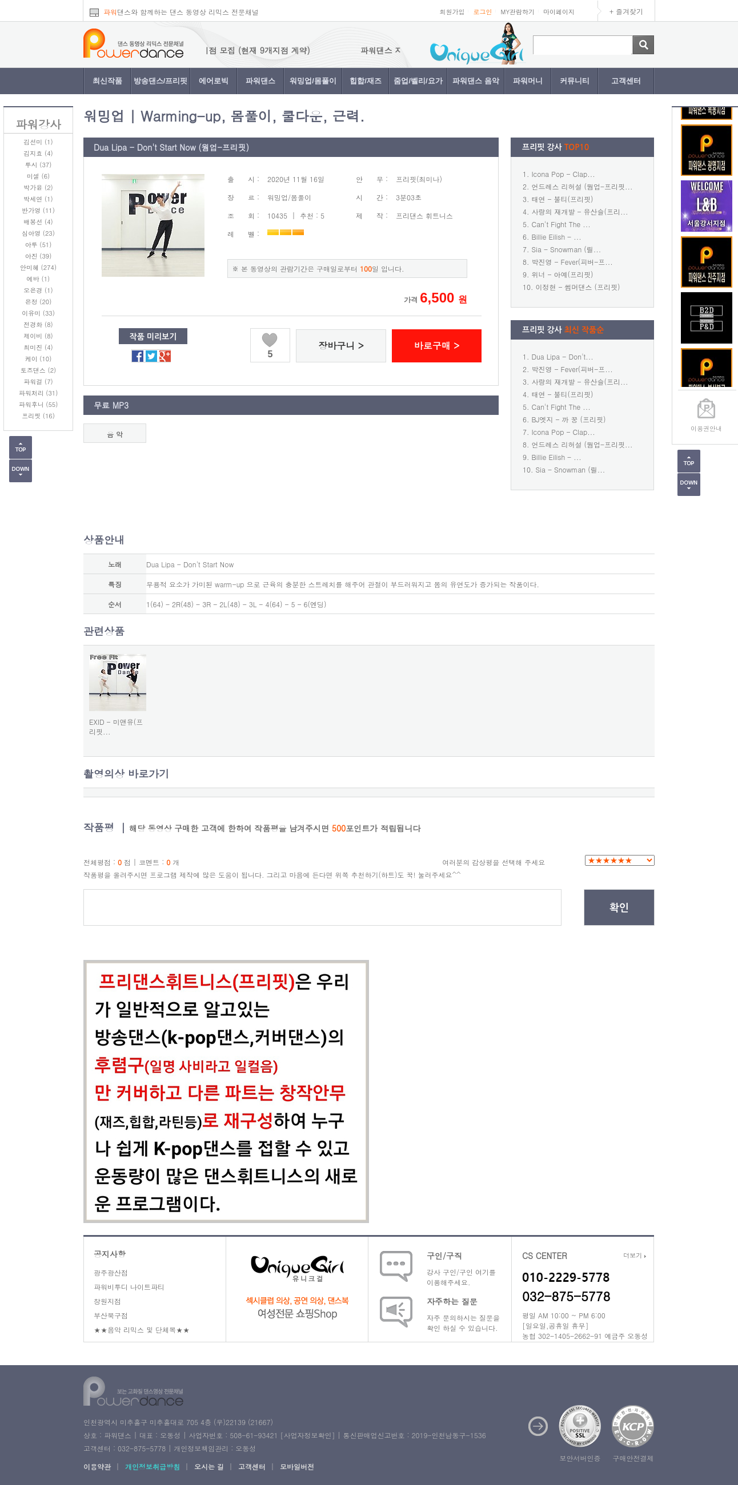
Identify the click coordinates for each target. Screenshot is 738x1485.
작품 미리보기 (153, 337)
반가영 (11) (38, 210)
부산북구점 (111, 1315)
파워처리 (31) (38, 393)
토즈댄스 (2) (38, 370)
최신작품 (107, 80)
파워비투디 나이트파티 (129, 1287)
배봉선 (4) (38, 221)
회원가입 (451, 11)
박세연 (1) (38, 199)
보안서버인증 (580, 1458)
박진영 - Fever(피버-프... (572, 262)
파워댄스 (260, 80)
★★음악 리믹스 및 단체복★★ (142, 1329)
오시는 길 (209, 1466)
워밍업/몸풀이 (313, 80)
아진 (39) (38, 256)
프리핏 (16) (38, 415)
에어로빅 (213, 80)
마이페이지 (559, 11)
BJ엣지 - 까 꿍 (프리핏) (569, 419)
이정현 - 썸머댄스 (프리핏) (578, 287)
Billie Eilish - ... (556, 236)
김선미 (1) (38, 142)
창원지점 (107, 1301)
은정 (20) (38, 301)
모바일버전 (297, 1466)
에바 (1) (38, 279)
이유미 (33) (38, 313)
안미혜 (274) (38, 267)
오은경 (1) (38, 290)
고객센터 (626, 80)
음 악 (115, 434)
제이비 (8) (38, 336)
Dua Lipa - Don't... (562, 356)
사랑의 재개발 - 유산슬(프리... (580, 211)
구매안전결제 (633, 1458)
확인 (619, 908)
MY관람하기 (517, 11)
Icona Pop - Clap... (563, 174)
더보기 (634, 1255)
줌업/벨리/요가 (418, 80)
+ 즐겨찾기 (626, 11)
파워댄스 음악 (475, 80)
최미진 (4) (38, 347)
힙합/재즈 (366, 80)
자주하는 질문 (452, 1301)
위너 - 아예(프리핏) (562, 274)
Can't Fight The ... (561, 224)
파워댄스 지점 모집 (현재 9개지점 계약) (255, 50)
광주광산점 (111, 1272)
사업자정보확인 (307, 1435)
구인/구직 (444, 1255)
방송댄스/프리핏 (161, 80)
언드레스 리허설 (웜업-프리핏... (582, 186)
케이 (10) (38, 358)
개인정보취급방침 (152, 1466)
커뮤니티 (574, 80)
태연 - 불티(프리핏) (562, 199)
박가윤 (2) (38, 187)
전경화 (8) (38, 324)
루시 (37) (38, 164)
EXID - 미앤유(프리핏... (116, 726)
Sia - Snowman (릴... (566, 249)
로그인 (482, 11)
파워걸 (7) (38, 381)
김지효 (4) (38, 153)
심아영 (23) (38, 233)
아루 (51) (38, 244)
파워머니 (528, 80)
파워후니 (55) (38, 404)
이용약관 (97, 1466)
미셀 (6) (38, 176)
